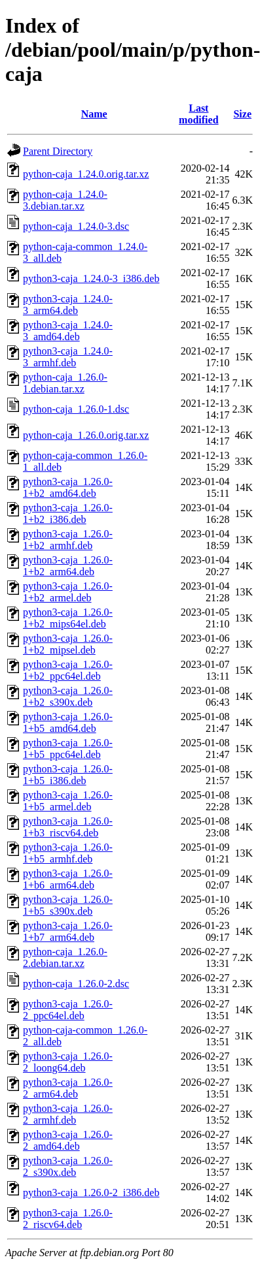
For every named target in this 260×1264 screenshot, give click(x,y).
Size (242, 113)
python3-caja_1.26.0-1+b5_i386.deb (68, 774)
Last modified (198, 114)
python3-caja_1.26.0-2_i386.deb (91, 1192)
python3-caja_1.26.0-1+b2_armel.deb (68, 591)
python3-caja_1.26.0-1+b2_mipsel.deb (68, 644)
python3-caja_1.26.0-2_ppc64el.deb (68, 1009)
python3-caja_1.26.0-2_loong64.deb (68, 1062)
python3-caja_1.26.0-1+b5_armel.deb (68, 800)
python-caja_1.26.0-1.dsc (76, 409)
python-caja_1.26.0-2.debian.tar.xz (65, 957)
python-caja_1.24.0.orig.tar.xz (86, 174)
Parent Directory (57, 151)
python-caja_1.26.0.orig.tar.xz (86, 435)
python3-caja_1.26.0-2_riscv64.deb (68, 1218)
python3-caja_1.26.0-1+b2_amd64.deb (68, 487)
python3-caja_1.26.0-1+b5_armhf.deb (68, 853)
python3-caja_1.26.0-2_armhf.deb (68, 1114)
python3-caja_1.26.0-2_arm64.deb (68, 1088)
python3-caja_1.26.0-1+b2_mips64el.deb (68, 618)
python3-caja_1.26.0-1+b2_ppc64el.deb (68, 670)
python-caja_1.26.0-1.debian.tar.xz (65, 382)
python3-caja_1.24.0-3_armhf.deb (68, 356)
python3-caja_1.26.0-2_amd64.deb (68, 1140)
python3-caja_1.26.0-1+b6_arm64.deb (68, 879)
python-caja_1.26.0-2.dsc (76, 983)
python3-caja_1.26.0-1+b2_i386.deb (68, 513)
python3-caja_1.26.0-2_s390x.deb (68, 1166)
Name (94, 113)
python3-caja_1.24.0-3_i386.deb (91, 278)
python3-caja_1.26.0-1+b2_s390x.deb (68, 696)
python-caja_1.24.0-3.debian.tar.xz (65, 200)
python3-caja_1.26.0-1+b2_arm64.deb (68, 565)
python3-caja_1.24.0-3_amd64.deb (68, 330)
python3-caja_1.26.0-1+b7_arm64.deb (68, 931)
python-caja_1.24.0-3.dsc (76, 226)
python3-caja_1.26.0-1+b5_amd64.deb (68, 722)
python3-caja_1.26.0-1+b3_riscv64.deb (68, 826)
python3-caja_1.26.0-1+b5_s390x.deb (68, 905)
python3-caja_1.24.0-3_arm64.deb (68, 304)
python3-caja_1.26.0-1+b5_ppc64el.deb (68, 748)
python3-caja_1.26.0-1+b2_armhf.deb (68, 539)
